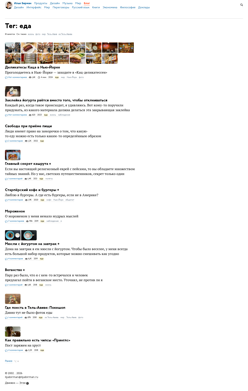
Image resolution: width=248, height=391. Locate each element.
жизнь (31, 34)
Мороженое (15, 211)
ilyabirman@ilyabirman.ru (21, 377)
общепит (69, 199)
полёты (49, 178)
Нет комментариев (16, 77)
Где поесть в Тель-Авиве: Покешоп (35, 307)
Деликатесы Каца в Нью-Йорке (32, 67)
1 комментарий (13, 178)
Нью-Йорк (72, 77)
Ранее (8, 361)
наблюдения (64, 114)
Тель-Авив (52, 34)
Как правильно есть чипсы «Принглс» (37, 340)
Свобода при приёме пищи (28, 126)
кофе (48, 199)
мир (44, 34)
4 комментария (14, 200)
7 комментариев (14, 221)
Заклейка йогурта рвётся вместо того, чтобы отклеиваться (56, 100)
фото (37, 34)
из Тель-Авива (65, 34)
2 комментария (14, 141)
